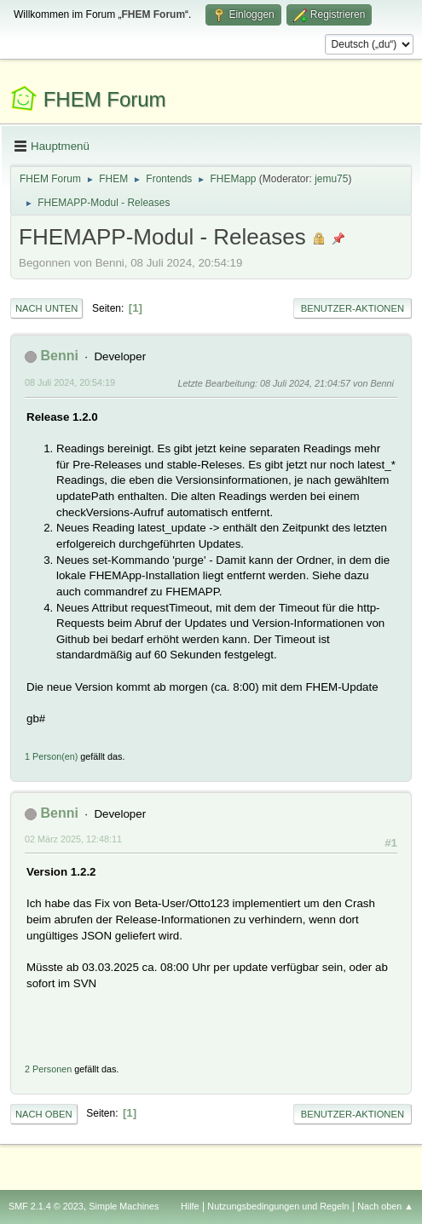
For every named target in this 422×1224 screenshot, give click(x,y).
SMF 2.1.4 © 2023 (46, 1206)
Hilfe (190, 1206)
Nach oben (43, 1114)
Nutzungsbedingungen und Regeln (278, 1206)
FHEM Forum (104, 99)
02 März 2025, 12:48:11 (73, 839)
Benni (59, 355)
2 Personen (48, 1069)
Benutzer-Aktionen (352, 308)
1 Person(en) (51, 756)
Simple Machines (124, 1206)
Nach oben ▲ (385, 1206)
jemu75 (331, 179)
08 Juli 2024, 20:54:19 (70, 382)
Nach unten (46, 308)
